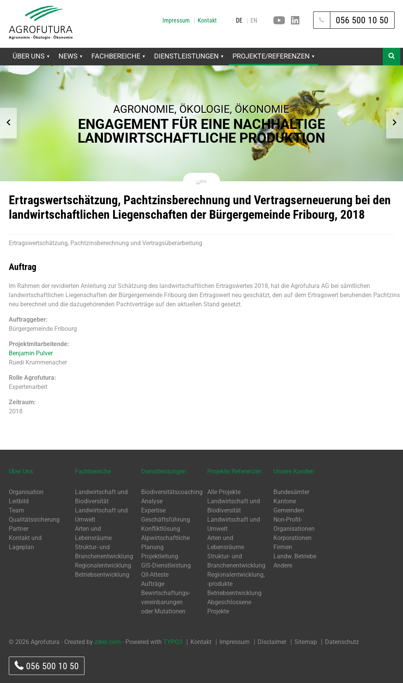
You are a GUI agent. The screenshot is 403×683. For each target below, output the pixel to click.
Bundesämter (291, 492)
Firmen (282, 547)
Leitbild (19, 501)
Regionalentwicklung (103, 565)
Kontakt (207, 21)
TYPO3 (172, 642)
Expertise (153, 510)
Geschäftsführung (165, 519)
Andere (282, 565)
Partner (18, 528)
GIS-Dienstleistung (166, 565)
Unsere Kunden (293, 471)
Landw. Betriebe (294, 556)
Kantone (284, 501)
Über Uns (31, 56)
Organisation (26, 492)
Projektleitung (159, 556)
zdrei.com (107, 642)
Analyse (151, 501)
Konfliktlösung (160, 528)
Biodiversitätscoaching (172, 492)
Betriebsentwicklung (102, 574)
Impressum (176, 21)
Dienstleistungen (188, 56)
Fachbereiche (118, 56)
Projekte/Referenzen (273, 56)
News (70, 56)
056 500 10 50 (47, 666)
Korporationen (292, 538)
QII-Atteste (155, 574)
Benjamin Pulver (31, 353)
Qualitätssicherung (34, 519)
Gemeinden (288, 510)
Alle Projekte (223, 492)
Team (16, 510)
